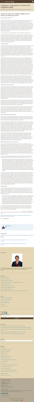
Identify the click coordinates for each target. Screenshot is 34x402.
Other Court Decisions (4, 306)
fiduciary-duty (11, 216)
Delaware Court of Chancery (5, 278)
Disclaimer (8, 395)
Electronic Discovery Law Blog (5, 351)
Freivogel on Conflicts (4, 352)
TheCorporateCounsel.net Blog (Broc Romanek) (8, 369)
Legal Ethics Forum (4, 354)
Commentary (3, 304)
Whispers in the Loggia (4, 373)
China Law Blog (3, 347)
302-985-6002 (6, 385)
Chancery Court (13, 215)
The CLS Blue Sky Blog (4, 361)
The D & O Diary (3, 363)
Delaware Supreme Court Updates (6, 299)
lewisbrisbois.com (20, 391)
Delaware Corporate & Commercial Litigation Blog (15, 6)
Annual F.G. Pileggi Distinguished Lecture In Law (8, 287)
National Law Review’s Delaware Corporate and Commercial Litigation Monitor (13, 325)
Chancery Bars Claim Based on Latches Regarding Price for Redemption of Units (14, 239)
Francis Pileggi (4, 17)
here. (9, 30)
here (28, 21)
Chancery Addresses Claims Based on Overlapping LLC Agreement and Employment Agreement (16, 327)
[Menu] (17, 1)
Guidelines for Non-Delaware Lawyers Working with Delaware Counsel (12, 282)
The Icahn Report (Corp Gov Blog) (6, 366)
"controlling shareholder (7, 215)
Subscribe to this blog (5, 314)
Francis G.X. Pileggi (9, 1)
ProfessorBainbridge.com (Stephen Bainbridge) (8, 359)
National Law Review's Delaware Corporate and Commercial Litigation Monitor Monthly (14, 290)
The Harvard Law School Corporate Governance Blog (9, 364)
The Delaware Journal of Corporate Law (7, 285)
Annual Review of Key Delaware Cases (7, 297)
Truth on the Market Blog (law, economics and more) (9, 371)
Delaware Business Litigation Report (6, 349)
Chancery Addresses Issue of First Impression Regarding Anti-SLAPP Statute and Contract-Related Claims (17, 236)
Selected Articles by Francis (5, 302)
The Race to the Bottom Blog (5, 368)
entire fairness (6, 216)
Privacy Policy (3, 395)
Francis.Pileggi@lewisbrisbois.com (8, 386)
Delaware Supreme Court (5, 277)
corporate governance (20, 215)
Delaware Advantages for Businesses (6, 289)
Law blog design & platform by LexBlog (17, 400)
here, (13, 21)
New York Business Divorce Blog (6, 356)
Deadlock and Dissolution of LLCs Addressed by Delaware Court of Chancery (13, 243)
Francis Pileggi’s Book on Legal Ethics (6, 280)
